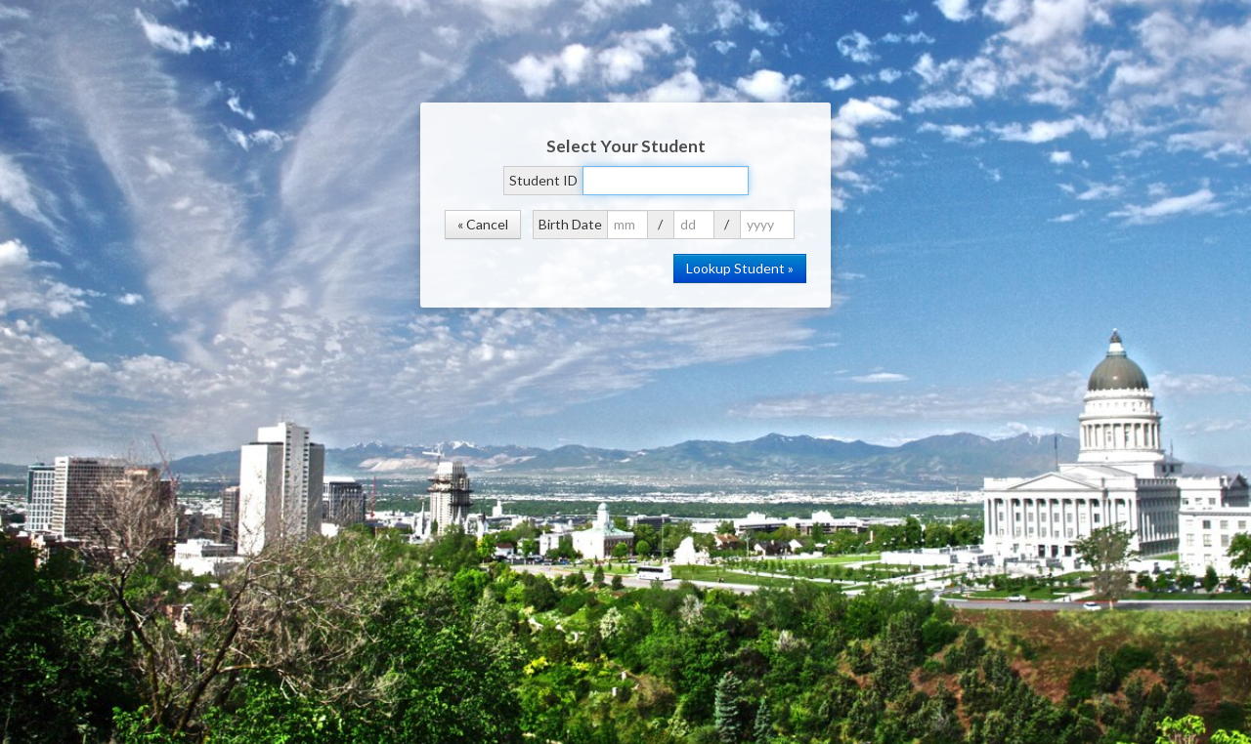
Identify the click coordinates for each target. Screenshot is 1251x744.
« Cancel (482, 224)
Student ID (543, 180)
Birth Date (570, 224)
